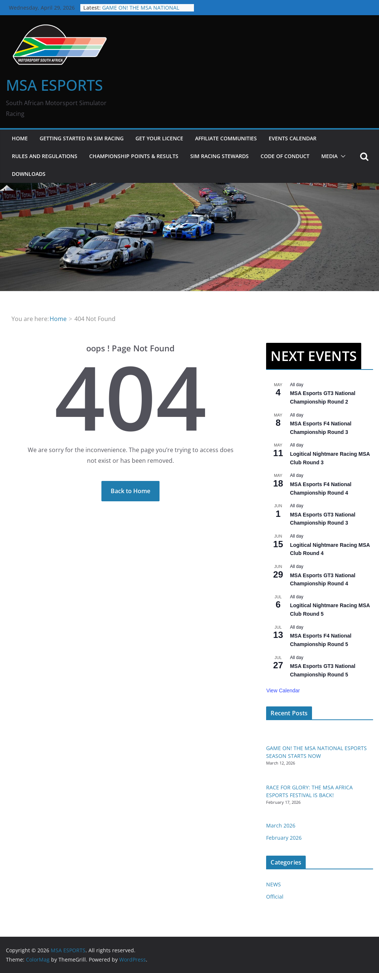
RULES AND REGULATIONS (44, 156)
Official (275, 896)
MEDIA (329, 156)
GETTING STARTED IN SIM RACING (82, 138)
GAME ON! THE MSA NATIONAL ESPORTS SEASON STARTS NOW (141, 11)
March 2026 (280, 825)
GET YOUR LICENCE (159, 138)
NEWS (273, 884)
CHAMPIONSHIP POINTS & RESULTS (133, 156)
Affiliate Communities (226, 138)
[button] (342, 156)
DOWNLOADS (29, 173)
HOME (20, 138)
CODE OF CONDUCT (285, 156)
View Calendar (283, 690)
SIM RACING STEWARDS (219, 156)
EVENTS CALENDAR (292, 138)
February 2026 (284, 837)
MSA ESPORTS (54, 85)
